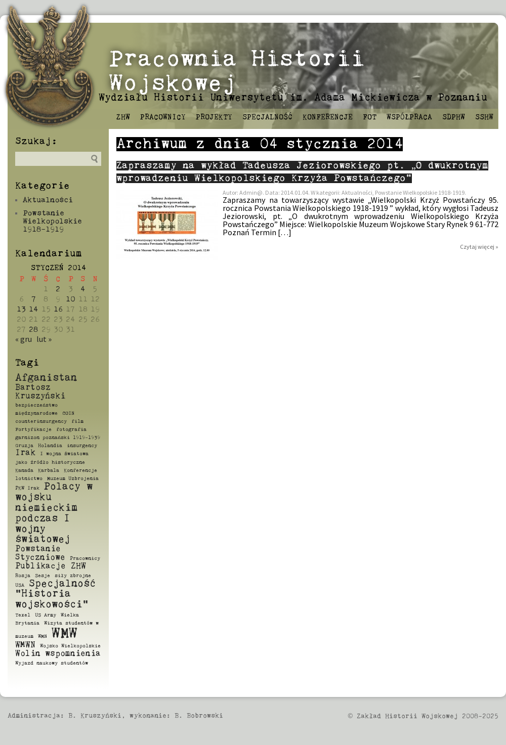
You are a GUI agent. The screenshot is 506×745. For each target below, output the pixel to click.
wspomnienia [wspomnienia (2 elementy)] (73, 654)
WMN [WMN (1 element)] (42, 636)
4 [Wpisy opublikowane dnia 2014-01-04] (82, 289)
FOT (369, 117)
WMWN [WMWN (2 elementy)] (25, 645)
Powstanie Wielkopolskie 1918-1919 (52, 221)
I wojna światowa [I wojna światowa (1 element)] (64, 453)
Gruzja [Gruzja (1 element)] (24, 445)
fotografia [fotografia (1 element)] (71, 429)
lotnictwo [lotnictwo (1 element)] (29, 478)
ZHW (123, 117)
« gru (23, 339)
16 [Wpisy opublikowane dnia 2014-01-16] (58, 309)
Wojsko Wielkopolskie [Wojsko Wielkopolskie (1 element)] (70, 645)
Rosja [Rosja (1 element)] (22, 575)
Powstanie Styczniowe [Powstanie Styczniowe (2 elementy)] (40, 553)
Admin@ (251, 192)
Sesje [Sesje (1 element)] (42, 575)
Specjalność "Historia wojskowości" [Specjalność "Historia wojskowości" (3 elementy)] (55, 594)
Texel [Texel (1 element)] (22, 615)
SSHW (484, 117)
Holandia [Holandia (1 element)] (50, 445)
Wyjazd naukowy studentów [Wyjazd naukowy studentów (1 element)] (51, 663)
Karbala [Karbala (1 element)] (48, 470)
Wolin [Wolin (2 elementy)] (27, 654)
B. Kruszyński (94, 716)
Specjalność (267, 117)
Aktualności (48, 200)
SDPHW (453, 117)
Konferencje (328, 117)
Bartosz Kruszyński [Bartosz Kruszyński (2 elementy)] (40, 392)
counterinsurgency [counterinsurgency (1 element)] (41, 421)
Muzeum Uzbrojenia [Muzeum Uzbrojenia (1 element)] (73, 478)
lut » (44, 339)
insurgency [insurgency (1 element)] (82, 445)
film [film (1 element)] (77, 421)
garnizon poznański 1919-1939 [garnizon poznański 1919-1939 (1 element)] (57, 437)
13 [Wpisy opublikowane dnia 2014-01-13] (21, 309)
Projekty (214, 117)
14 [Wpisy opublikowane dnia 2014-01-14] (33, 309)
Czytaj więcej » (479, 246)
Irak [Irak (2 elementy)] (25, 453)
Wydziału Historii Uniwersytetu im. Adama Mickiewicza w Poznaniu (293, 98)
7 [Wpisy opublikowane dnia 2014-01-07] (33, 299)
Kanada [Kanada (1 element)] (24, 470)
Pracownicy (163, 117)
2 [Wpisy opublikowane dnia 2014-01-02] (58, 289)
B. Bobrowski (199, 716)
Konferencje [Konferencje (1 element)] (80, 470)
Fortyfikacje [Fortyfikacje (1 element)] (33, 429)
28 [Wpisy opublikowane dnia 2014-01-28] (33, 329)
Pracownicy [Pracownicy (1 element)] (85, 558)
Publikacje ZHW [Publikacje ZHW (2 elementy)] (50, 566)
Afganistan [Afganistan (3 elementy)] (46, 378)
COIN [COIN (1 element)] (68, 413)
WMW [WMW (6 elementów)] (64, 634)
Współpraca (409, 117)
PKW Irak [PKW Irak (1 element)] (27, 488)
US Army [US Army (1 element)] (45, 615)
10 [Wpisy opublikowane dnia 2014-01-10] (70, 299)
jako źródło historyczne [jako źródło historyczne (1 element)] (50, 462)
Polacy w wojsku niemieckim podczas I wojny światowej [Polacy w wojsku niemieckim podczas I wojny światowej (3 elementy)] (54, 513)
